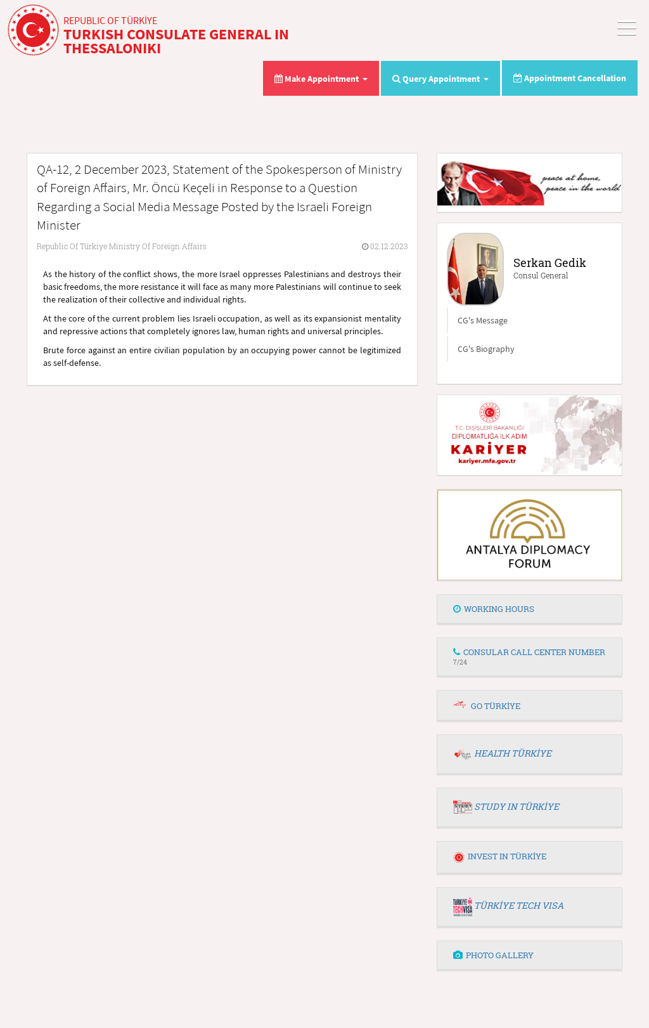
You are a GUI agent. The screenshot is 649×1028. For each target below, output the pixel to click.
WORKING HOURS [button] (493, 609)
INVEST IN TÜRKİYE (499, 856)
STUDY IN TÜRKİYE (516, 806)
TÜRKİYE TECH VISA (518, 905)
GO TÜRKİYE (495, 706)
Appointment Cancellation (569, 78)
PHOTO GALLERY (493, 955)
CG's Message (483, 320)
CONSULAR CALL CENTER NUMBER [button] (529, 656)
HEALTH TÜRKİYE (512, 753)
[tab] (529, 609)
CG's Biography (486, 349)
